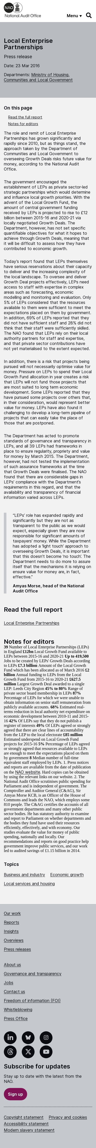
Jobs (8, 982)
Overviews (14, 940)
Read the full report (25, 117)
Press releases (17, 949)
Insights (11, 931)
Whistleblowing (18, 1009)
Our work (12, 913)
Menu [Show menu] (72, 15)
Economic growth (67, 874)
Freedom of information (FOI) (32, 1000)
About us (12, 964)
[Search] (89, 15)
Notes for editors (23, 124)
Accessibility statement (26, 1123)
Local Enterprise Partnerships (31, 623)
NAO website (27, 772)
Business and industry (24, 874)
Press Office (16, 1018)
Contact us (14, 991)
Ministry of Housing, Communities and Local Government (38, 77)
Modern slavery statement (29, 1130)
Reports (11, 922)
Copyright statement (24, 1117)
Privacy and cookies (68, 1117)
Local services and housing (29, 883)
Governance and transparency (32, 973)
